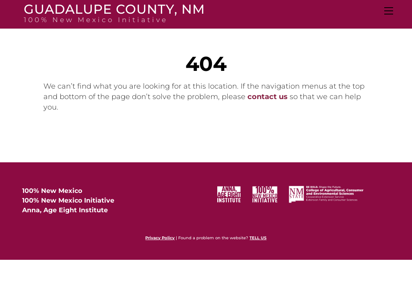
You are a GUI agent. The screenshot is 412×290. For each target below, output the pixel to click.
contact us (267, 96)
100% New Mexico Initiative (68, 200)
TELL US (257, 237)
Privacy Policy (160, 237)
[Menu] (388, 11)
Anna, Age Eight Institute (65, 210)
